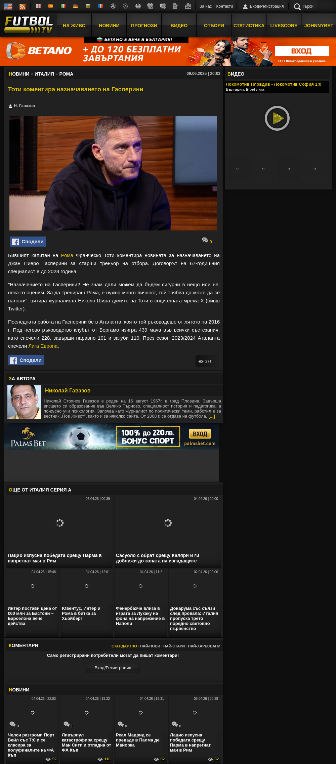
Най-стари (174, 646)
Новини (109, 24)
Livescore (284, 24)
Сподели (28, 242)
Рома (67, 255)
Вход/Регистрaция (112, 667)
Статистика (249, 24)
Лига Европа (42, 346)
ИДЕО (235, 74)
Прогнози (144, 24)
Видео (179, 24)
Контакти (224, 6)
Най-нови (150, 646)
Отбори (214, 24)
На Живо (74, 24)
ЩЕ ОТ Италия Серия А (40, 490)
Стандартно (124, 646)
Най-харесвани (204, 646)
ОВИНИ (19, 689)
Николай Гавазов (68, 390)
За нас (206, 6)
